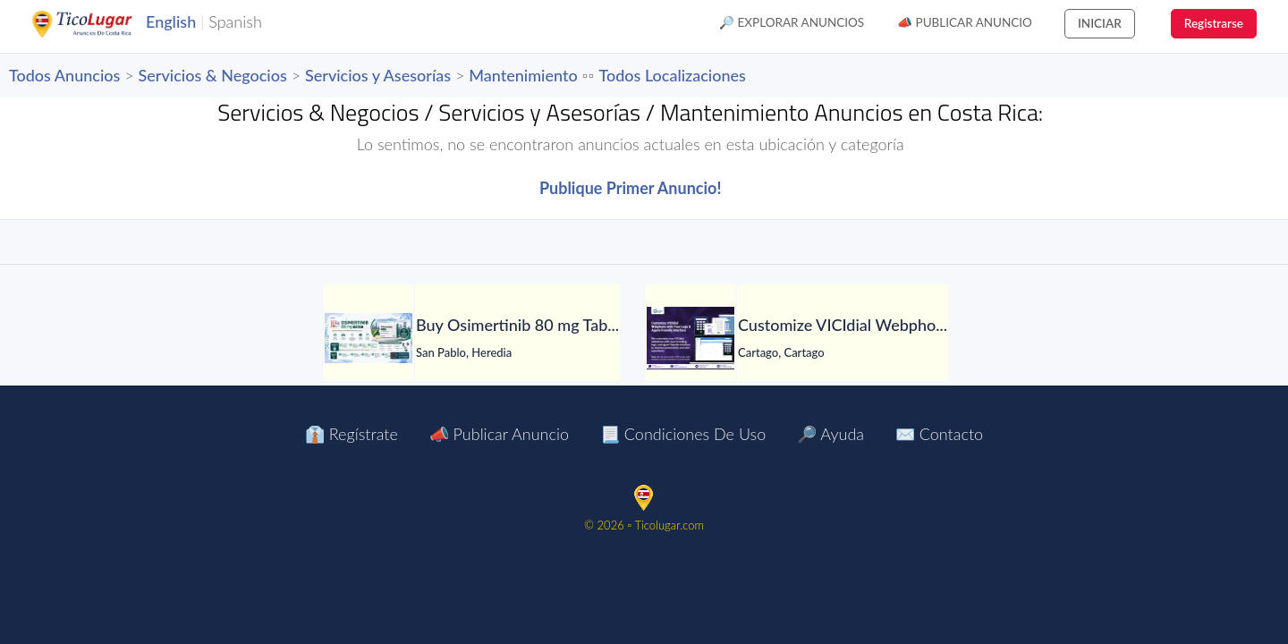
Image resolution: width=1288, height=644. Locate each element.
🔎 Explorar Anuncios (791, 22)
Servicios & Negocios (213, 75)
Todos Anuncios (64, 75)
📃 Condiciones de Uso (683, 434)
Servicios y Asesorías (378, 75)
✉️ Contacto (939, 434)
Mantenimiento (523, 75)
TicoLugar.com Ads (101, 24)
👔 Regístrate (351, 434)
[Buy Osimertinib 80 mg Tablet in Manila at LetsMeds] (368, 338)
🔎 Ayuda (830, 434)
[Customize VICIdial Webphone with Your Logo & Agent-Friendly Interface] (690, 338)
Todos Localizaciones (671, 75)
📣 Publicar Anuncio (964, 22)
